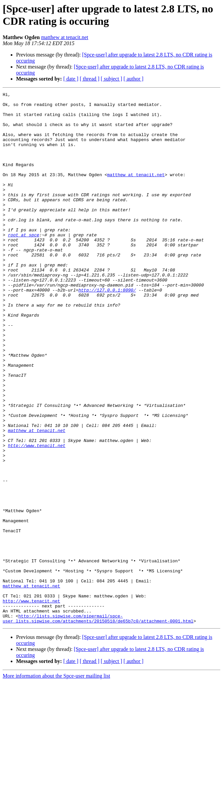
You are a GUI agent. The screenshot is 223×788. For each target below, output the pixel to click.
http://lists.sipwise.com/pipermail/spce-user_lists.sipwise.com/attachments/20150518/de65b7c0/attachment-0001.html (98, 724)
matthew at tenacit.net (64, 37)
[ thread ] (89, 79)
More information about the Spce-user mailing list (56, 782)
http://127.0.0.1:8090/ (107, 330)
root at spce (24, 264)
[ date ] (70, 79)
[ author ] (134, 79)
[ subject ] (111, 79)
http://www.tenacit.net (37, 517)
